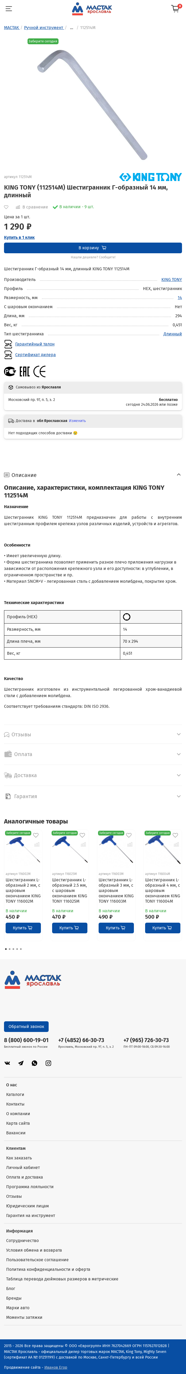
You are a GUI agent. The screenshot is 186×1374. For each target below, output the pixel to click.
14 (180, 297)
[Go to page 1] (6, 949)
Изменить (77, 421)
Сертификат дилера (35, 354)
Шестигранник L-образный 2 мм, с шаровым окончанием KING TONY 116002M (23, 890)
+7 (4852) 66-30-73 (81, 1040)
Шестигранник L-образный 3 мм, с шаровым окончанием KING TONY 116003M (116, 890)
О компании (18, 1113)
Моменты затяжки (24, 1317)
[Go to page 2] (9, 949)
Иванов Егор (55, 1367)
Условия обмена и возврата (34, 1250)
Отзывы (14, 1196)
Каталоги (15, 1094)
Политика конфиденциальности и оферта (48, 1269)
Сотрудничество (22, 1240)
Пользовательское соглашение (37, 1259)
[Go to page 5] (21, 949)
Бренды (14, 1298)
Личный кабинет (23, 1167)
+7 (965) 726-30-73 (146, 1040)
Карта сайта (18, 1123)
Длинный (173, 333)
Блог (10, 1288)
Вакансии (16, 1132)
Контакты (15, 1104)
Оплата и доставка (24, 1177)
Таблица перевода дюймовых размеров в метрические (62, 1278)
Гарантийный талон (35, 344)
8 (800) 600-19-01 (26, 1040)
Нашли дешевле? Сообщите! (93, 257)
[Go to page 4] (17, 949)
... (71, 27)
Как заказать (19, 1157)
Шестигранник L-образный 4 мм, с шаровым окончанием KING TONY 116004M (162, 890)
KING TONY (171, 279)
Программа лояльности (30, 1186)
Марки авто (17, 1307)
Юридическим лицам (27, 1205)
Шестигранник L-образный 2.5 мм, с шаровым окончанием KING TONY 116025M (69, 890)
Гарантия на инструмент (30, 1215)
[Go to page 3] (13, 949)
